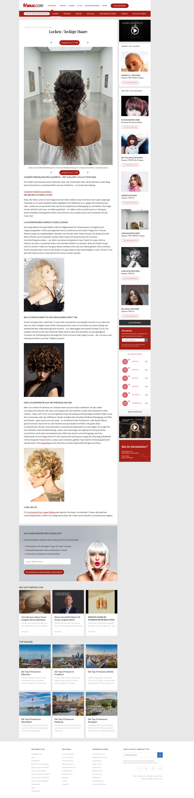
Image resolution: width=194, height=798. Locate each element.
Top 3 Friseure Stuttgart (39, 781)
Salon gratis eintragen (36, 14)
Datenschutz (135, 346)
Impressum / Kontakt (145, 776)
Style (79, 5)
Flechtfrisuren (67, 771)
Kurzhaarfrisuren (99, 754)
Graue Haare (97, 774)
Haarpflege (45, 443)
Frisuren (52, 5)
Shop (104, 5)
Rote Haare (97, 777)
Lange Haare (97, 761)
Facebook (139, 768)
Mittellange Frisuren (100, 757)
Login (33, 788)
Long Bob (65, 784)
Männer (67, 14)
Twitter (146, 768)
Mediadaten (35, 784)
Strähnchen (97, 767)
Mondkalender (92, 5)
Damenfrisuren (100, 749)
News (33, 757)
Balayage (65, 777)
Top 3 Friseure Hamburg (40, 777)
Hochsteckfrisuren (69, 767)
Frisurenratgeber (107, 14)
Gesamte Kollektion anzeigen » (38, 191)
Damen (55, 14)
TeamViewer (36, 791)
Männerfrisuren (68, 764)
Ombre (64, 781)
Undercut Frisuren (99, 784)
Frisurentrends (67, 757)
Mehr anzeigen (135, 412)
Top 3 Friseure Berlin (38, 771)
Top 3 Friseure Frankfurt (40, 767)
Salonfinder (120, 6)
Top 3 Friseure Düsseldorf (40, 774)
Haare (72, 5)
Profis (63, 5)
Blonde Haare (98, 771)
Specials (91, 14)
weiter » (87, 42)
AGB (134, 776)
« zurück (51, 42)
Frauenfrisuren (67, 761)
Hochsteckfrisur (34, 512)
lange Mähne (49, 512)
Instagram (160, 768)
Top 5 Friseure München (40, 764)
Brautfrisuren (67, 774)
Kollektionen (139, 14)
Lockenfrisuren (98, 781)
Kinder (79, 14)
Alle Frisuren (135, 322)
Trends (124, 14)
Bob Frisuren (97, 764)
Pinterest (153, 768)
